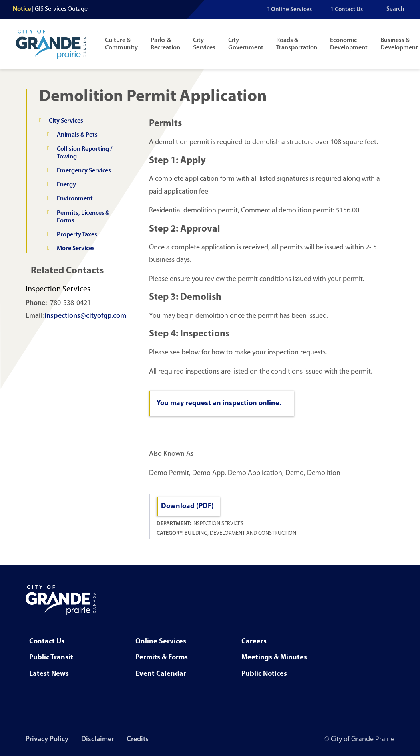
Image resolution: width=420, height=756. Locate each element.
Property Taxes (77, 235)
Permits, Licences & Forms (83, 217)
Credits (138, 739)
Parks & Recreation (165, 44)
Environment (75, 199)
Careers (254, 641)
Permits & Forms (161, 657)
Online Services (291, 10)
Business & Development (399, 44)
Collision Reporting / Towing (84, 153)
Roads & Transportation (296, 44)
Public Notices (264, 674)
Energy (66, 185)
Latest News (49, 674)
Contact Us (349, 10)
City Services (204, 44)
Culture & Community (121, 44)
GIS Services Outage (61, 9)
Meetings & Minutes (274, 657)
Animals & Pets (77, 135)
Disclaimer (97, 739)
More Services (76, 248)
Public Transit (51, 657)
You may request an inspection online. (219, 403)
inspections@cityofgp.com (85, 316)
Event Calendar (160, 674)
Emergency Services (84, 171)
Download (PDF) (187, 506)
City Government (245, 44)
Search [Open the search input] (395, 9)
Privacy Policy (47, 739)
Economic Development (349, 44)
